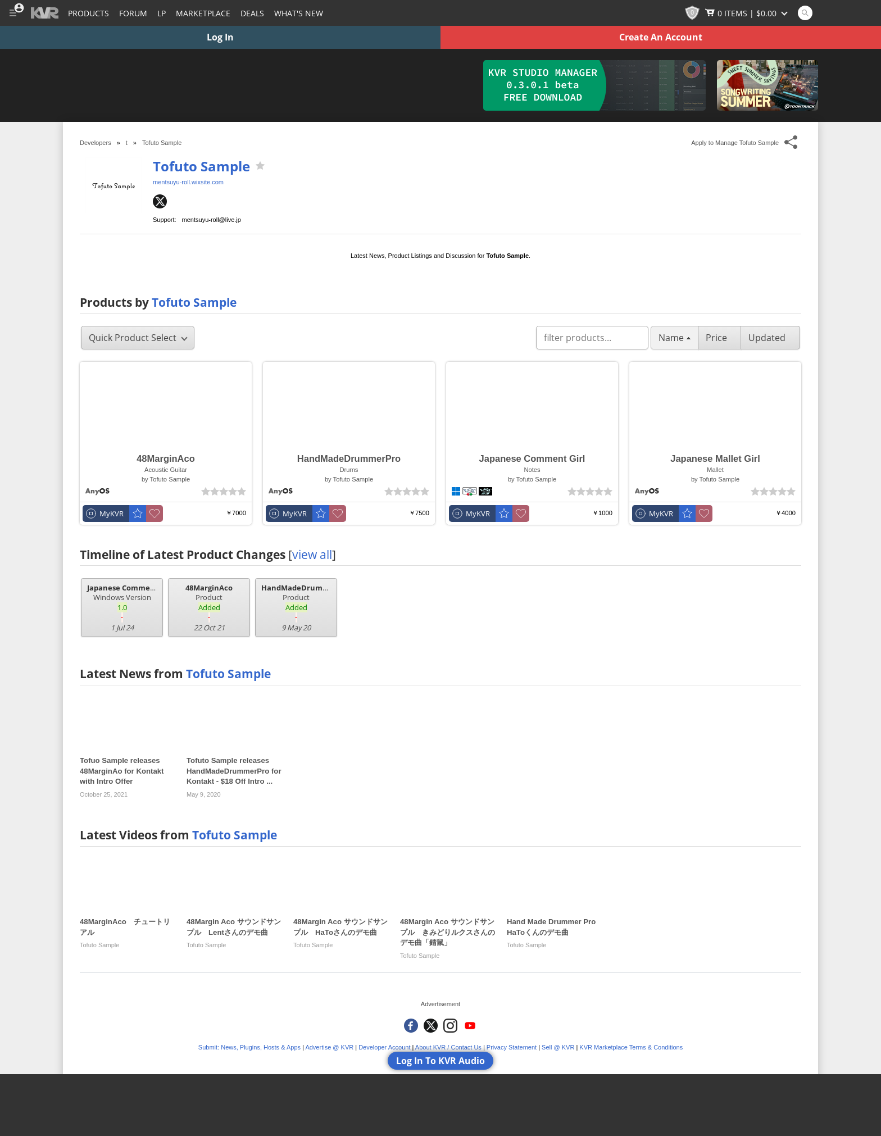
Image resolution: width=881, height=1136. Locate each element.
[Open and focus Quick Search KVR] (805, 13)
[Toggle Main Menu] (12, 13)
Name (675, 337)
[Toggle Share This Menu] (791, 142)
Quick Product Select (138, 337)
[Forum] (133, 13)
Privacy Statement (512, 1047)
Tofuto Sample (201, 166)
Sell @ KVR (558, 1047)
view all (312, 554)
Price (720, 337)
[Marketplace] (203, 13)
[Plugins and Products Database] (88, 13)
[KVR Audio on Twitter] (431, 1026)
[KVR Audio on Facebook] (411, 1026)
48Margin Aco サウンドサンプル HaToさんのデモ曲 (340, 926)
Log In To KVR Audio (440, 1061)
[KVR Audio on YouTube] (470, 1026)
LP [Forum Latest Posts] (161, 13)
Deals (252, 13)
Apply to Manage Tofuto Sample (735, 142)
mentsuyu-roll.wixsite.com (188, 182)
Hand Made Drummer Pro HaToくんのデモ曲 (554, 926)
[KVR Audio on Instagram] (450, 1026)
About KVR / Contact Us (448, 1047)
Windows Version (125, 608)
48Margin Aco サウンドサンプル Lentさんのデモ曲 (234, 926)
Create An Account (660, 37)
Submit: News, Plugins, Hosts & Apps (249, 1047)
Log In (220, 37)
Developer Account (384, 1047)
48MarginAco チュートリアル (125, 926)
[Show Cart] (747, 13)
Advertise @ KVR (329, 1047)
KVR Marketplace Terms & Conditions (631, 1047)
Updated (770, 337)
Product (209, 608)
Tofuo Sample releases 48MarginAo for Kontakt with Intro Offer (122, 770)
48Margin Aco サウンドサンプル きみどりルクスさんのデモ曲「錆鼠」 (447, 932)
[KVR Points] (692, 13)
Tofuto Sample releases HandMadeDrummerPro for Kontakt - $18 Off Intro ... (234, 770)
